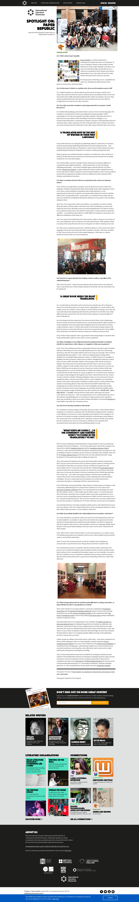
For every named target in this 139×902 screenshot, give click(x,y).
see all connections (80, 819)
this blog (111, 399)
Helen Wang (64, 674)
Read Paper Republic (103, 665)
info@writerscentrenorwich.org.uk (33, 893)
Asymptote (79, 661)
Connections (80, 3)
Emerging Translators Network (67, 490)
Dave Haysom (106, 672)
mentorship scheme (107, 468)
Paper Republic (85, 60)
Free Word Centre (95, 615)
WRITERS (34, 3)
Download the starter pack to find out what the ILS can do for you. (47, 846)
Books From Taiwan (69, 169)
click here (68, 850)
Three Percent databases (105, 644)
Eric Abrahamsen (87, 672)
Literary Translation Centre (82, 613)
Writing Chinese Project (69, 455)
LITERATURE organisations (50, 3)
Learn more (55, 899)
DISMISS (110, 898)
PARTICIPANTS (67, 3)
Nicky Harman (97, 672)
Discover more (32, 819)
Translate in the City (77, 448)
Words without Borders (94, 661)
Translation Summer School (99, 448)
